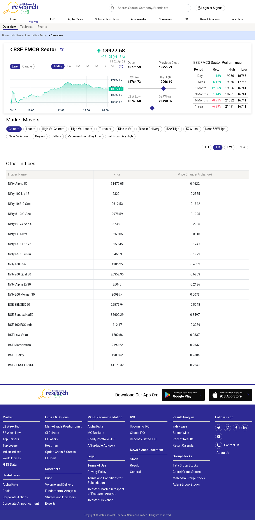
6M (96, 66)
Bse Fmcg (40, 35)
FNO (53, 19)
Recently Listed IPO (143, 439)
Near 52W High (215, 129)
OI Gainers (52, 433)
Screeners (165, 19)
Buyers (40, 136)
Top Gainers (11, 439)
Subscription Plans (107, 19)
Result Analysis (210, 19)
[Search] (112, 8)
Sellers (56, 136)
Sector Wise (181, 433)
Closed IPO (137, 433)
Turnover (105, 129)
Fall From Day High (120, 136)
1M (78, 66)
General (135, 472)
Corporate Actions (15, 497)
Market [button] (33, 21)
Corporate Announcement (21, 503)
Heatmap (51, 445)
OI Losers (51, 439)
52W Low (192, 129)
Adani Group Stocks (186, 484)
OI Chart (50, 458)
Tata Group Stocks (185, 465)
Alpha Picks (75, 19)
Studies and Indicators (60, 497)
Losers (30, 129)
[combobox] (150, 8)
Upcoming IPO (139, 426)
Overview (9, 26)
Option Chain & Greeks (60, 452)
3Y (104, 66)
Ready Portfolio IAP (101, 439)
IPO (186, 19)
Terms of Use (97, 465)
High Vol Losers (81, 129)
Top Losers (10, 445)
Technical (26, 26)
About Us (222, 452)
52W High (172, 129)
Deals (6, 491)
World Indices (12, 458)
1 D (218, 147)
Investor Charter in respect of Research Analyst (106, 491)
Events (42, 26)
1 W (229, 147)
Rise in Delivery (149, 129)
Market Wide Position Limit (63, 426)
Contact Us (229, 445)
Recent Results (183, 439)
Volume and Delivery (59, 484)
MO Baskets (96, 433)
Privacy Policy (97, 472)
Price (48, 478)
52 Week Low (12, 433)
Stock (134, 459)
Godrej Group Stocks (187, 472)
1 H (206, 147)
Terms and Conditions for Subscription (105, 480)
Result (134, 465)
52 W (242, 147)
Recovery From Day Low (84, 136)
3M (87, 66)
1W (69, 66)
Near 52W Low (18, 136)
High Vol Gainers (53, 129)
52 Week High (12, 426)
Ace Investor (139, 19)
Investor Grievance (100, 500)
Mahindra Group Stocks (189, 478)
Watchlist (238, 19)
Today (58, 66)
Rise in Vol (125, 129)
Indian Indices (21, 35)
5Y (113, 66)
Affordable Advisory (102, 445)
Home (12, 19)
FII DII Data (10, 464)
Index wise (180, 426)
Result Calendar (184, 445)
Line (15, 66)
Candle (27, 66)
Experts (50, 503)
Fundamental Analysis (60, 491)
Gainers (14, 129)
